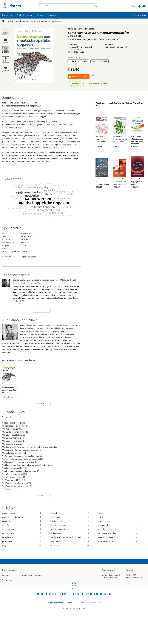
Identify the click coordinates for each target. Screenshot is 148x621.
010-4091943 (141, 15)
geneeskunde (21, 533)
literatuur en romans (69, 525)
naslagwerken (69, 533)
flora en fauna (21, 529)
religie (117, 517)
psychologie (69, 545)
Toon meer (40, 311)
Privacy (71, 603)
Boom (23, 245)
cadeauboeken (21, 513)
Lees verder (17, 304)
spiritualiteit (117, 525)
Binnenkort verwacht (47, 15)
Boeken (10, 21)
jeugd (21, 545)
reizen (117, 513)
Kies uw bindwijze (74, 57)
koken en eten (69, 517)
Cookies (81, 603)
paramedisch (69, 541)
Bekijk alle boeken (9, 397)
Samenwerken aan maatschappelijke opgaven (47, 21)
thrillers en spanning (117, 533)
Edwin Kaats (89, 29)
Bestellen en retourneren (32, 575)
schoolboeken (117, 521)
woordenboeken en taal (117, 541)
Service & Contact (96, 603)
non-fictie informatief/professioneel (69, 537)
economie (21, 521)
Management (122, 47)
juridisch (69, 513)
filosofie (21, 525)
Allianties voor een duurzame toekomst (137, 141)
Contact (5, 575)
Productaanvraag (24, 15)
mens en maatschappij (69, 529)
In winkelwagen (79, 76)
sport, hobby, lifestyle (117, 529)
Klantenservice (9, 570)
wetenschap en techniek (117, 537)
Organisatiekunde (22, 21)
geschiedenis (21, 537)
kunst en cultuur (69, 521)
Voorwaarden (8, 580)
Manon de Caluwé (75, 29)
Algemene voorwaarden (54, 603)
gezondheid (21, 541)
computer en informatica (21, 517)
